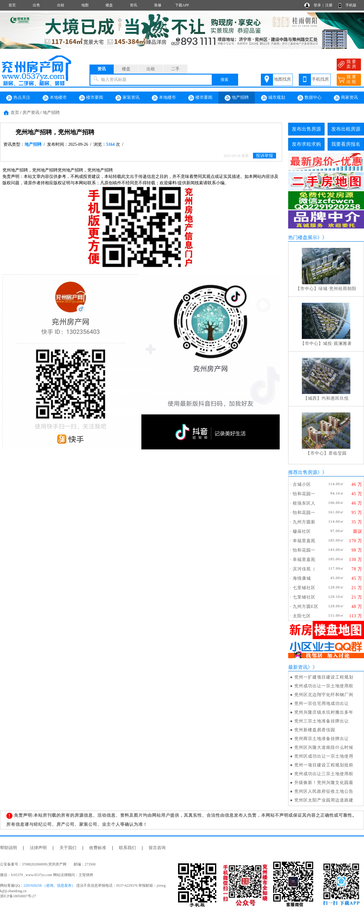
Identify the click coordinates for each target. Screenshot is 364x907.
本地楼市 (54, 98)
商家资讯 (346, 98)
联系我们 (127, 847)
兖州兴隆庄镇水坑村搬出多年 (323, 712)
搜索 (224, 79)
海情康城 (302, 578)
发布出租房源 (345, 129)
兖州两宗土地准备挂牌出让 (321, 738)
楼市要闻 (91, 98)
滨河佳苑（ (304, 569)
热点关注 (18, 98)
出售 (36, 5)
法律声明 (38, 847)
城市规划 (273, 98)
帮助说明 (8, 847)
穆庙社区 (302, 531)
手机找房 (320, 79)
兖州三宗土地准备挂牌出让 (321, 721)
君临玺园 (338, 453)
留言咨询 (157, 847)
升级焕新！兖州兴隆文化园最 (323, 782)
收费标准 (97, 847)
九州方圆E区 (305, 606)
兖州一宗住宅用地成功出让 (321, 703)
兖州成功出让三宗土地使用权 (323, 774)
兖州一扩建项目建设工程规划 (323, 677)
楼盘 (109, 5)
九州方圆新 (304, 522)
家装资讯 (127, 98)
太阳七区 (302, 616)
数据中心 (309, 98)
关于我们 (67, 847)
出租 (60, 5)
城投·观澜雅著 (337, 343)
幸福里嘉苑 (304, 541)
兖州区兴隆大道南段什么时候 (323, 747)
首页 (12, 5)
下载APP (182, 5)
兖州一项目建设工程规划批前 (323, 765)
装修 (157, 5)
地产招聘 (236, 98)
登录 (317, 5)
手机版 (350, 5)
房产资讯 (30, 112)
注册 (328, 5)
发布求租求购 (306, 144)
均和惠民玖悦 (335, 398)
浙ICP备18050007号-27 (18, 896)
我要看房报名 (345, 144)
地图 (85, 5)
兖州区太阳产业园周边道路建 (323, 800)
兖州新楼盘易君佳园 (314, 730)
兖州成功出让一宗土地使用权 (323, 686)
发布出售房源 (306, 129)
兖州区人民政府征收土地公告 (323, 791)
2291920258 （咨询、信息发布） (49, 885)
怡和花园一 (304, 494)
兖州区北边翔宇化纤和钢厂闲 (323, 694)
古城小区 (302, 484)
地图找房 (282, 79)
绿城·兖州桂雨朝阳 (337, 288)
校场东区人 (304, 503)
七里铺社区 (304, 587)
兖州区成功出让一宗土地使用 (323, 756)
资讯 (133, 5)
